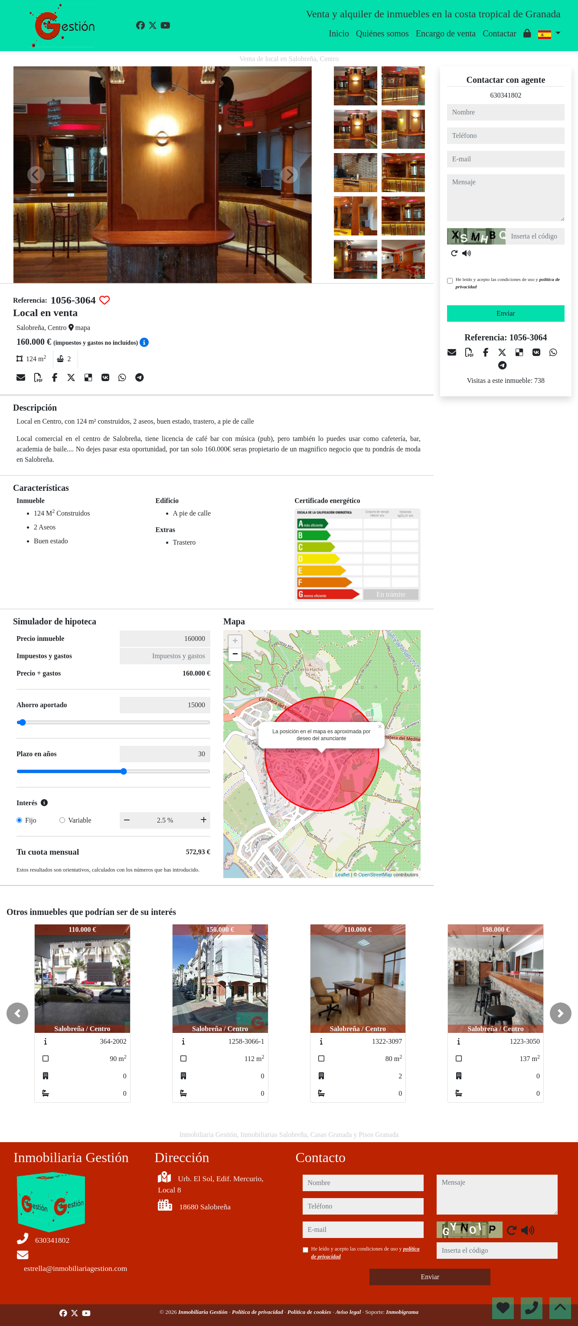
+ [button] (235, 641)
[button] (17, 1013)
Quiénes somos (382, 33)
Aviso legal (349, 1312)
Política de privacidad (258, 1312)
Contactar (499, 33)
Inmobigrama (402, 1312)
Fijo (30, 820)
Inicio (339, 33)
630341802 (505, 95)
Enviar (505, 313)
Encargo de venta (446, 33)
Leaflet (342, 874)
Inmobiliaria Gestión (203, 1312)
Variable (79, 820)
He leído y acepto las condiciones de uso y (508, 283)
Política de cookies (310, 1312)
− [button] (235, 654)
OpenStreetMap (375, 874)
